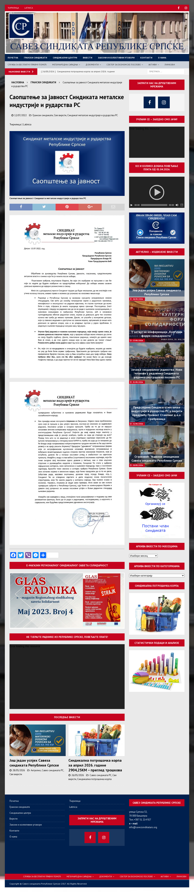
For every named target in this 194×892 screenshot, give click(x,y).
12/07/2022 (20, 115)
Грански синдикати (35, 57)
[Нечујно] (177, 205)
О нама (162, 57)
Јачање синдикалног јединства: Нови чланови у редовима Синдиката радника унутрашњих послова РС (156, 373)
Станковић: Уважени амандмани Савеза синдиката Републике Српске (157, 458)
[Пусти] (131, 205)
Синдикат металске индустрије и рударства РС (92, 115)
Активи (152, 64)
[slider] (154, 205)
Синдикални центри (65, 57)
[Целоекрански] (181, 205)
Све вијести (60, 115)
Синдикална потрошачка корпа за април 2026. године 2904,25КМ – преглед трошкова (95, 765)
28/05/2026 (18, 770)
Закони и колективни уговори (116, 57)
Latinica (28, 8)
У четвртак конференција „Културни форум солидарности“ (156, 334)
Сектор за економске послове (123, 64)
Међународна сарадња (65, 64)
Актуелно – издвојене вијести (157, 252)
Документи (92, 64)
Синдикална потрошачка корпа (94, 779)
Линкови (170, 64)
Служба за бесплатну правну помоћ (27, 64)
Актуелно (36, 770)
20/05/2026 (138, 465)
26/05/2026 (77, 775)
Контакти (146, 57)
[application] (67, 676)
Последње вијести (67, 717)
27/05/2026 (138, 340)
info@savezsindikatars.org (143, 827)
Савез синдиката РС (53, 770)
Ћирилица (13, 8)
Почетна (13, 57)
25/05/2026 (138, 382)
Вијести (87, 57)
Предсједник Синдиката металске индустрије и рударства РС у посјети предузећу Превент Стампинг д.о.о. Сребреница (156, 413)
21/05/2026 (138, 424)
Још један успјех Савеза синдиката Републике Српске (34, 763)
